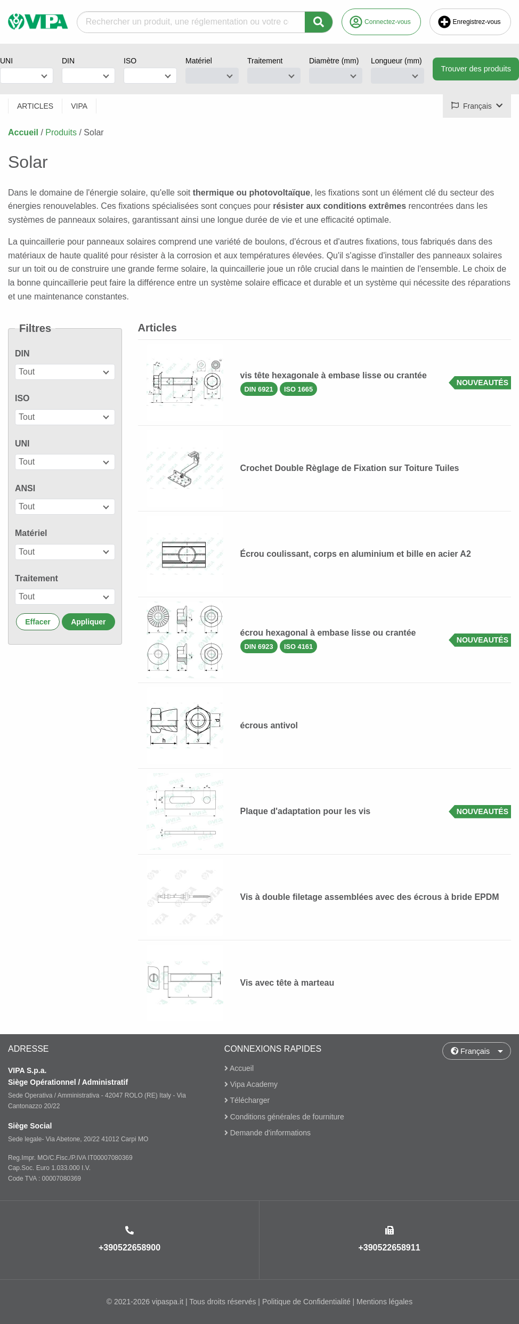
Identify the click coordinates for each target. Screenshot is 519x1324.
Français (470, 1051)
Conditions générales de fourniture (284, 1116)
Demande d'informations (267, 1132)
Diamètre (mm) (334, 60)
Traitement (264, 60)
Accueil (23, 132)
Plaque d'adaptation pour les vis (305, 811)
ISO (130, 60)
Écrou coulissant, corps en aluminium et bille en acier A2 (355, 553)
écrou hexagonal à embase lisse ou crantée (328, 632)
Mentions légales (384, 1301)
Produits (61, 132)
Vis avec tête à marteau (287, 982)
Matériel (198, 60)
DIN (68, 60)
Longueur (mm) (396, 60)
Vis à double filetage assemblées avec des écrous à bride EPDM (369, 896)
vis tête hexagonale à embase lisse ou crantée (333, 375)
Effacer (37, 622)
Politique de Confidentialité (306, 1301)
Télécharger (247, 1100)
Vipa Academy (251, 1084)
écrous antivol (269, 725)
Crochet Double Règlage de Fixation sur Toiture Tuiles (349, 468)
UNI (6, 60)
